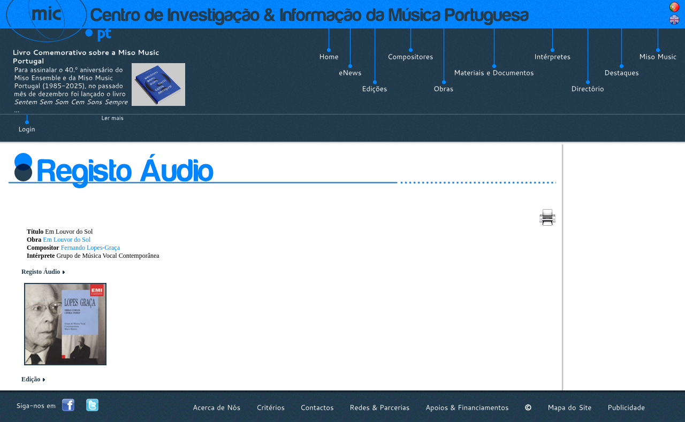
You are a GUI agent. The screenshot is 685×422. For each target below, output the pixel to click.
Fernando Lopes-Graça (90, 247)
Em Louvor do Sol (66, 239)
